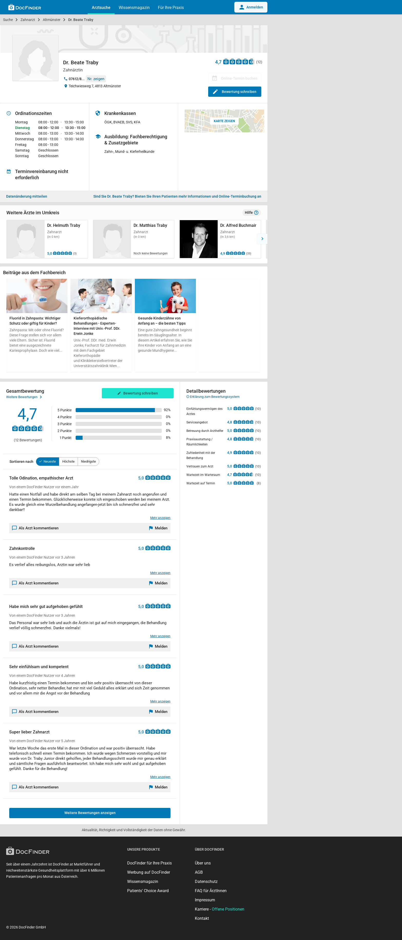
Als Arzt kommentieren (35, 528)
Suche (8, 19)
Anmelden (251, 7)
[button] (5, 239)
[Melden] (158, 528)
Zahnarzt (28, 20)
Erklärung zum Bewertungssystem (212, 397)
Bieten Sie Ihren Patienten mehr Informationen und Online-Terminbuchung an (177, 196)
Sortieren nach (21, 462)
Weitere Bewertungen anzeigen (90, 813)
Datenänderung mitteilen (26, 196)
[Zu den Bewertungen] (239, 61)
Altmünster (52, 20)
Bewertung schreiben (234, 91)
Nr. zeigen (95, 79)
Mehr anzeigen (160, 518)
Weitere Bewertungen (24, 397)
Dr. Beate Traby (80, 20)
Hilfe (251, 212)
